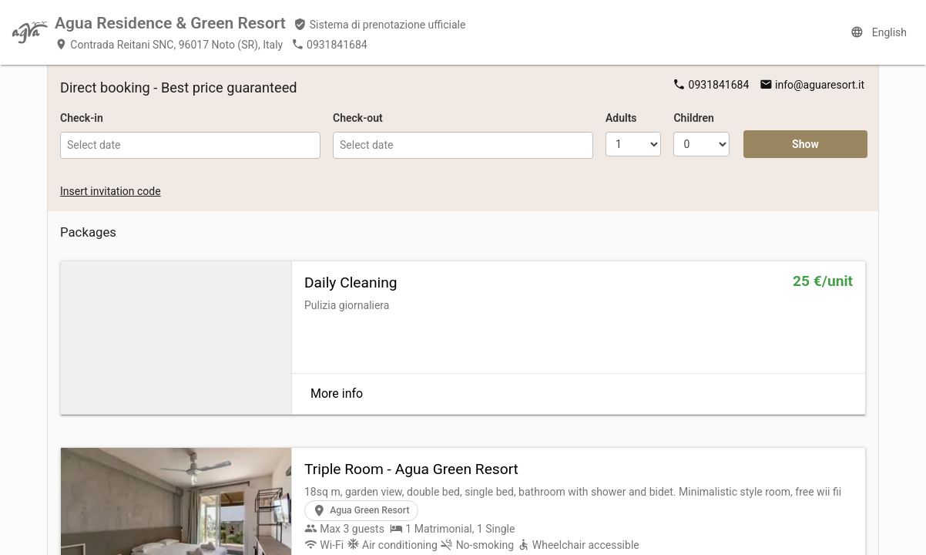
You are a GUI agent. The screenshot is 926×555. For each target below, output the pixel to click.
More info (336, 393)
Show (805, 144)
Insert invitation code (110, 191)
